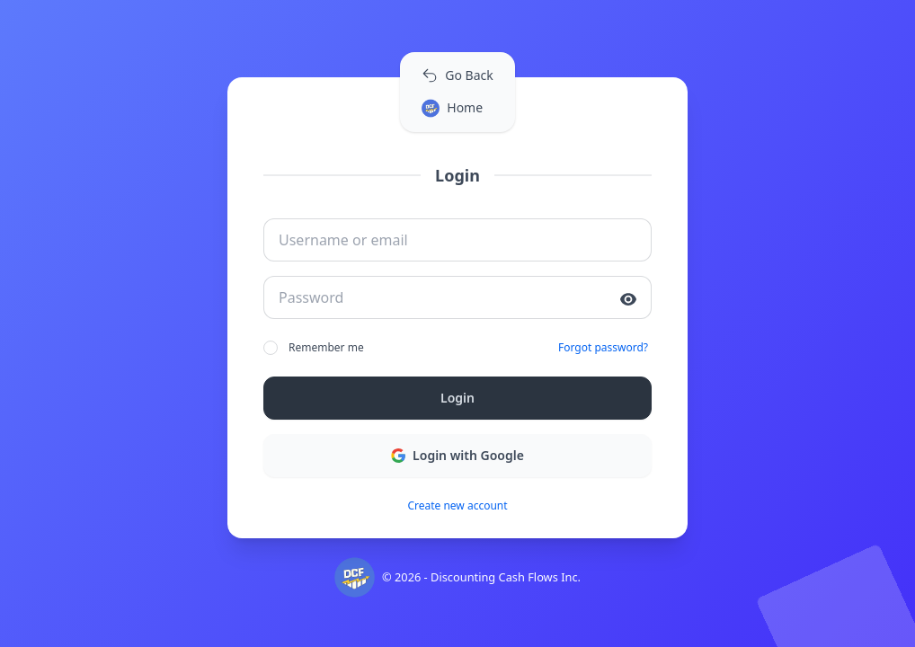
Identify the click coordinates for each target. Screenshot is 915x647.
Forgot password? (603, 348)
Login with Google (457, 455)
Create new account (457, 506)
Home (452, 108)
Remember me (313, 348)
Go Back (457, 75)
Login (457, 397)
